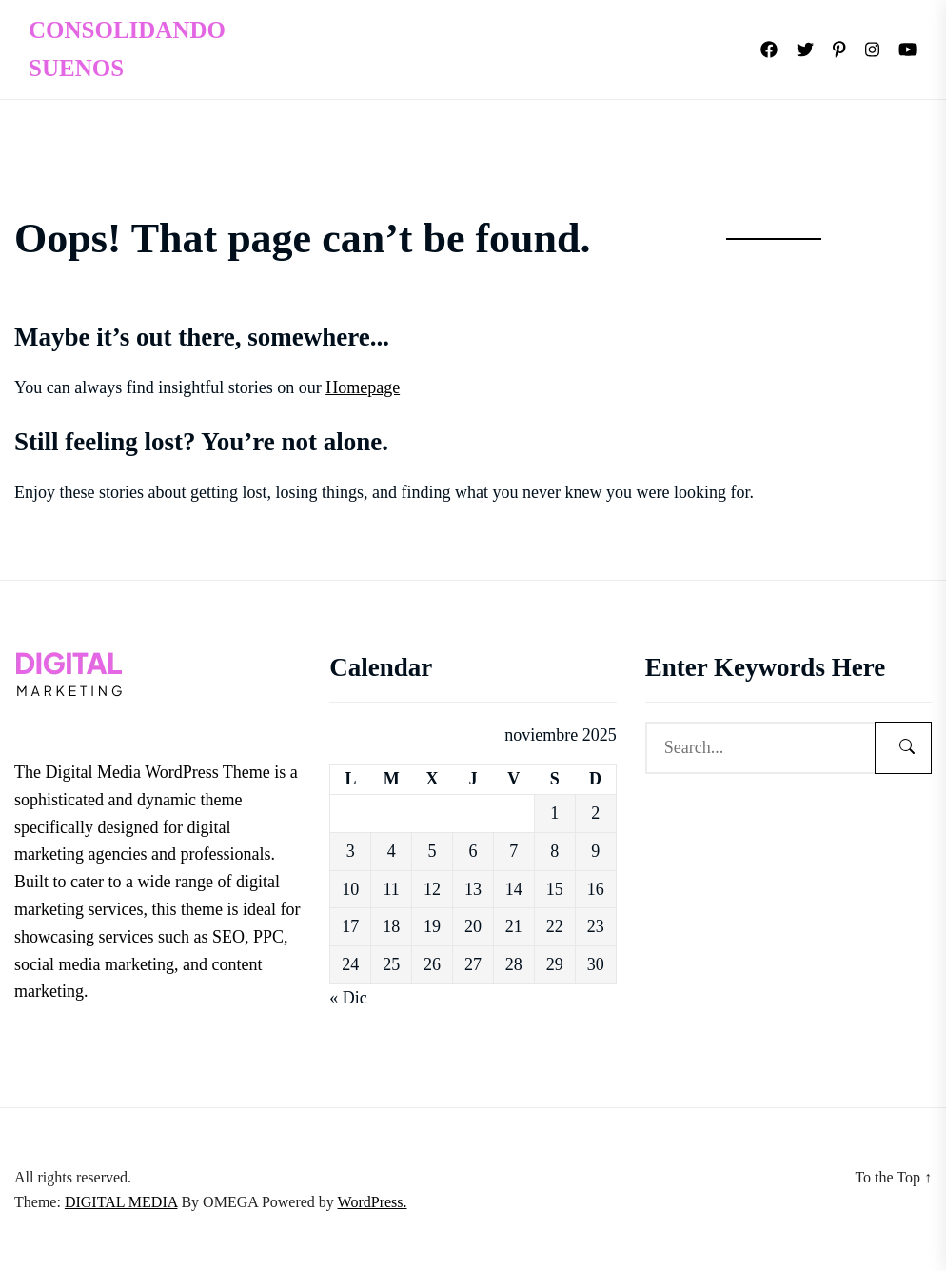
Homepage (362, 387)
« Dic (348, 997)
